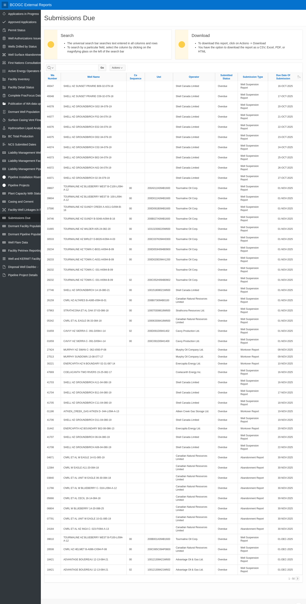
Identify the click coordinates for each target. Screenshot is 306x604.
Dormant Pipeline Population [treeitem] (26, 234)
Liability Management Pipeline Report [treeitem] (32, 169)
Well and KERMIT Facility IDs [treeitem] (27, 258)
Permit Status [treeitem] (16, 30)
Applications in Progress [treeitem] (23, 14)
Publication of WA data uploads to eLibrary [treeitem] (35, 103)
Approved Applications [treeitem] (22, 22)
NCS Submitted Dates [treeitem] (22, 144)
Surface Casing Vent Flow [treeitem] (24, 120)
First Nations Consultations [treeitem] (25, 62)
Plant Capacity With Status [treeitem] (25, 193)
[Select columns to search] (51, 67)
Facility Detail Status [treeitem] (21, 87)
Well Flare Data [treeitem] (18, 242)
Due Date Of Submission (288, 77)
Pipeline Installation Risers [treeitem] (25, 177)
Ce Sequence (135, 77)
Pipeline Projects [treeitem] (18, 185)
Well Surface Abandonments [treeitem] (26, 54)
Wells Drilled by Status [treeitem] (22, 46)
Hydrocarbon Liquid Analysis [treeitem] (26, 128)
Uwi (159, 77)
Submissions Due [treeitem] (19, 218)
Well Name (93, 77)
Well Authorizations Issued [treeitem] (25, 38)
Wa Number (52, 77)
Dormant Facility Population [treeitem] (25, 226)
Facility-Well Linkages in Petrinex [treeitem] (29, 209)
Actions (117, 67)
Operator (194, 77)
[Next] (297, 578)
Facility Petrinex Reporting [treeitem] (24, 250)
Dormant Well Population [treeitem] (24, 111)
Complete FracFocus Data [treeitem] (24, 95)
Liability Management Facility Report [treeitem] (31, 160)
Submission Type (253, 77)
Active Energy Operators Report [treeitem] (28, 71)
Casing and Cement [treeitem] (21, 201)
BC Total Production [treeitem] (20, 136)
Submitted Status (226, 77)
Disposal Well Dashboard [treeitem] (24, 267)
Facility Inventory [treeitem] (19, 79)
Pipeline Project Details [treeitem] (23, 275)
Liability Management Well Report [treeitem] (29, 152)
